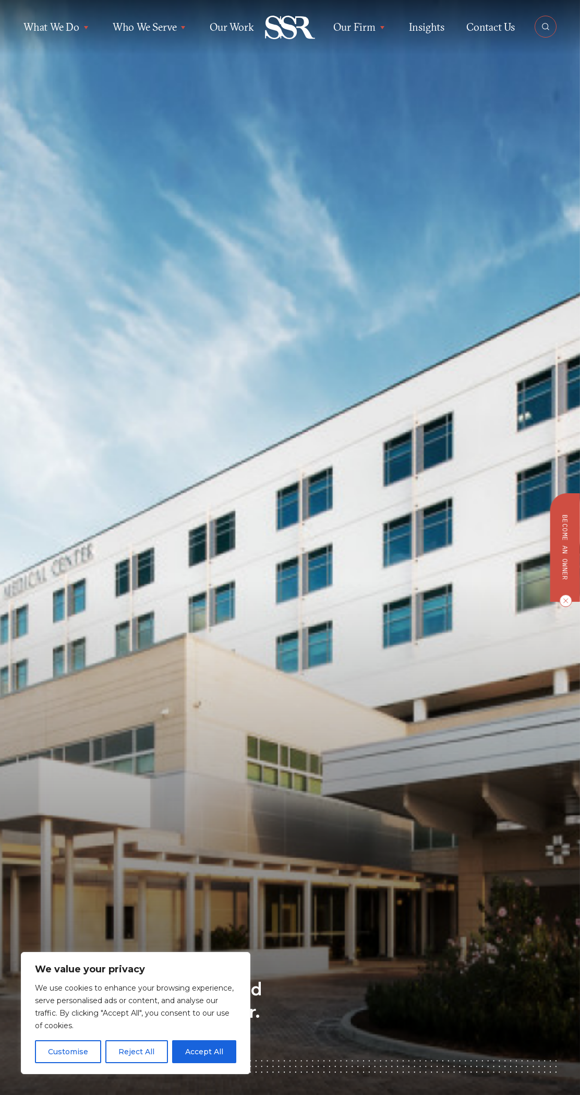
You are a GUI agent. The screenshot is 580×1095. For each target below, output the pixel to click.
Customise (68, 1051)
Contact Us (490, 26)
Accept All (204, 1051)
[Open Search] (546, 27)
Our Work (231, 26)
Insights (426, 26)
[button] (290, 27)
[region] (135, 1013)
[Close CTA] (563, 600)
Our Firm (359, 27)
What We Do (57, 27)
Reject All (136, 1051)
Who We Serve (150, 27)
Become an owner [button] (565, 547)
